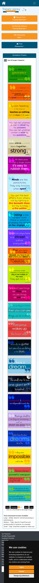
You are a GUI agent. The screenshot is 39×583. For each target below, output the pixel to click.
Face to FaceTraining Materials (18, 18)
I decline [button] (21, 571)
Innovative (5, 540)
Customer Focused (8, 538)
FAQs (3, 556)
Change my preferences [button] (21, 576)
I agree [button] (21, 567)
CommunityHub (19, 36)
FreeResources (19, 45)
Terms (4, 560)
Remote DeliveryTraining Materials (19, 27)
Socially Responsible (8, 536)
